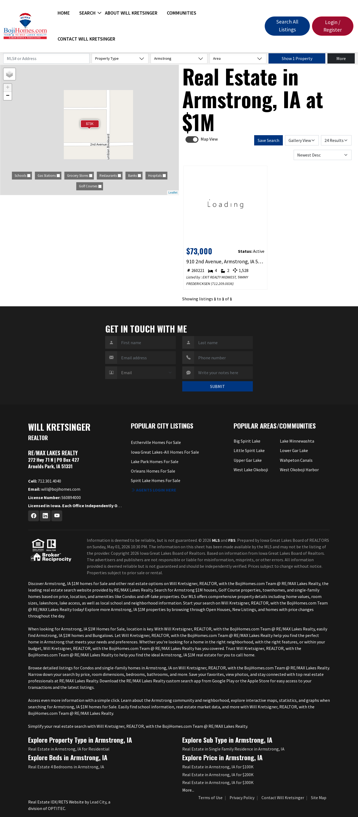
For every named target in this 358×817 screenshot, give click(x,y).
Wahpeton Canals (296, 460)
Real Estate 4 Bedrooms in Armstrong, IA (66, 766)
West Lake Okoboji (251, 469)
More (341, 58)
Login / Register (332, 26)
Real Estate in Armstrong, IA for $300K (218, 782)
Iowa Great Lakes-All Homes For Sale (165, 452)
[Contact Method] (146, 372)
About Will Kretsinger (131, 13)
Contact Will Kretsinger (86, 39)
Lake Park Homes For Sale (154, 461)
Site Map (318, 797)
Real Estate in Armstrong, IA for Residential (69, 749)
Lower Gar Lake (294, 450)
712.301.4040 (44, 481)
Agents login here (153, 490)
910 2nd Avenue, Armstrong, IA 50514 (225, 261)
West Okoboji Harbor (299, 469)
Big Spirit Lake (247, 441)
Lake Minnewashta (297, 441)
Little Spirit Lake (249, 450)
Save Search (268, 140)
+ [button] (7, 88)
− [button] (7, 96)
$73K (90, 124)
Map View (209, 139)
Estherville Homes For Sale (156, 442)
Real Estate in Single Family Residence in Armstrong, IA (233, 749)
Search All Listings (287, 25)
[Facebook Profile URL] (33, 515)
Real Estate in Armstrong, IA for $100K (218, 766)
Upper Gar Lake (248, 460)
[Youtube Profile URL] (56, 515)
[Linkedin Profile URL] (45, 515)
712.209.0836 (222, 283)
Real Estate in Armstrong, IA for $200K (218, 774)
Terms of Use (210, 797)
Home (64, 13)
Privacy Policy (242, 797)
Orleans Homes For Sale (153, 471)
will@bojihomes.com (54, 489)
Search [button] (87, 13)
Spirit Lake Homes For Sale (155, 480)
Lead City (98, 802)
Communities (181, 13)
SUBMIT (217, 386)
